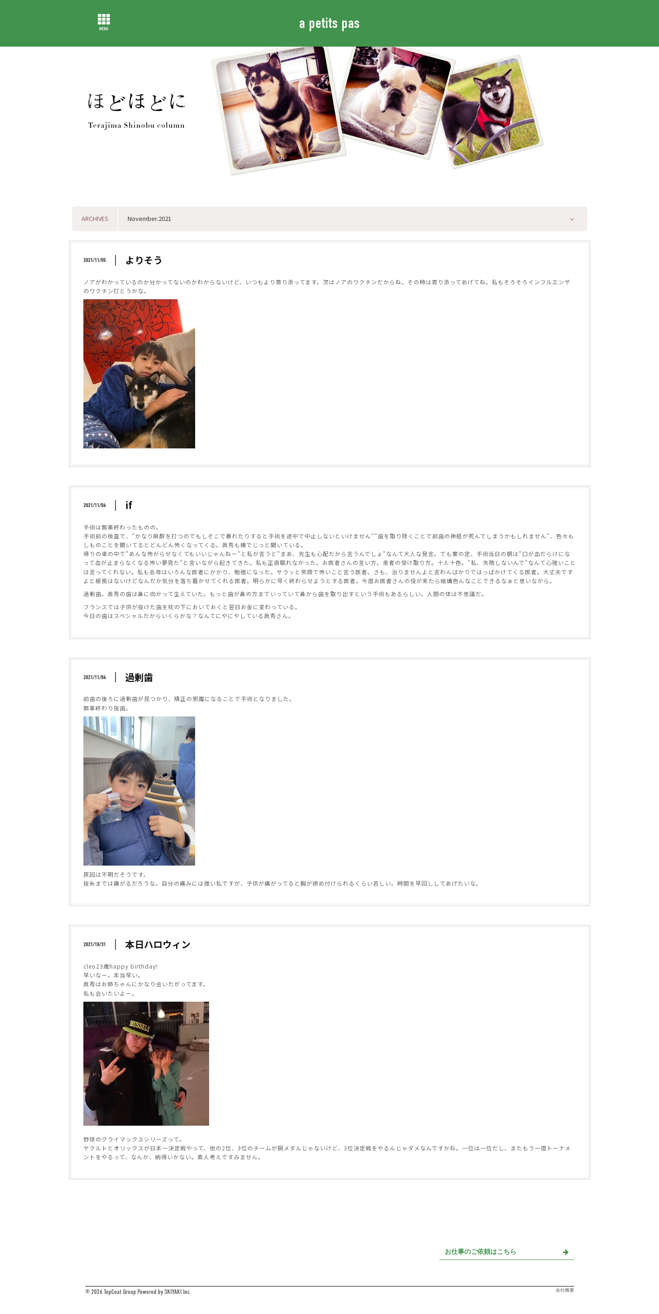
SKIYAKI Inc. (177, 1292)
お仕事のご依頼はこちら (507, 1252)
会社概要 (565, 1290)
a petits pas (329, 23)
